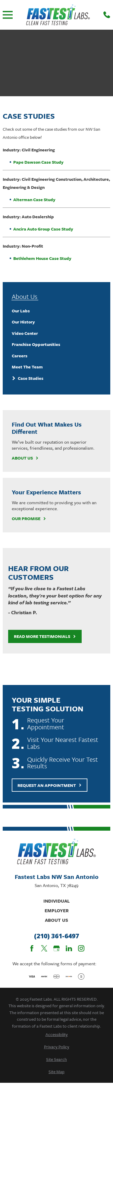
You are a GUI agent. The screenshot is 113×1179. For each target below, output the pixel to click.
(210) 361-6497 (56, 936)
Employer (57, 910)
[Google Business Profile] (56, 948)
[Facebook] (32, 948)
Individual (56, 901)
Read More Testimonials (45, 636)
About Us (25, 458)
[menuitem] (56, 311)
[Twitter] (44, 948)
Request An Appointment (49, 785)
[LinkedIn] (69, 948)
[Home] (58, 14)
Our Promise (29, 518)
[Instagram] (81, 948)
